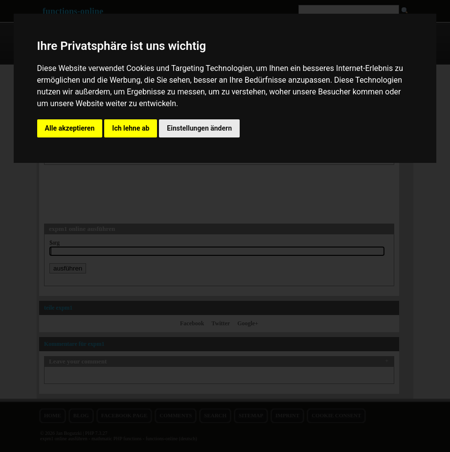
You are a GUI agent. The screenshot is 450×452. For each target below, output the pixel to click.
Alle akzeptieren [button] (70, 128)
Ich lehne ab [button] (130, 128)
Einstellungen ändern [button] (199, 128)
